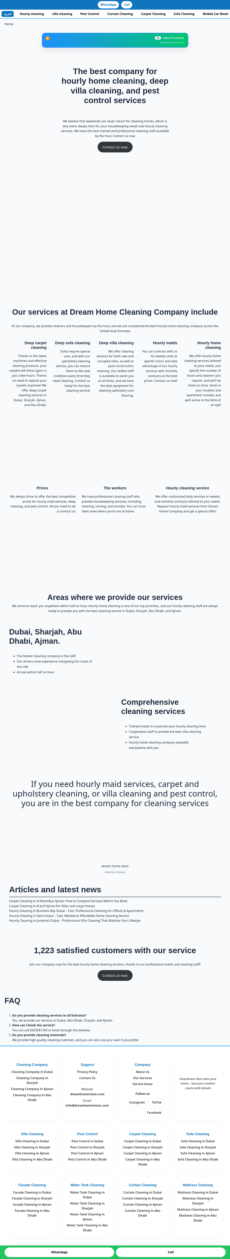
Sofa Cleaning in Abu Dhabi (198, 1159)
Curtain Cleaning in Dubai (142, 1192)
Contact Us (87, 1078)
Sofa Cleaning (184, 14)
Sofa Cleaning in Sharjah (198, 1147)
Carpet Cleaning (153, 14)
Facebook (154, 1112)
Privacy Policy (87, 1072)
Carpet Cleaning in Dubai (142, 1141)
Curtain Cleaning (120, 14)
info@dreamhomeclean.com (87, 1105)
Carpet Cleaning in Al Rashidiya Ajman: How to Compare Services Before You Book (68, 901)
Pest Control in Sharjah (87, 1147)
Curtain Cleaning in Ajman (142, 1204)
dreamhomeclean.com (87, 1094)
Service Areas (143, 1084)
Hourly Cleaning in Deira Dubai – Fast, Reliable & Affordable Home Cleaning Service (69, 916)
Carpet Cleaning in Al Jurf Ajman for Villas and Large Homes (52, 906)
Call (127, 4)
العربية (7, 14)
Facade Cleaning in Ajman (32, 1204)
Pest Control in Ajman (87, 1153)
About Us (142, 1072)
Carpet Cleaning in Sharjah (142, 1147)
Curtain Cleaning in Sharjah (142, 1198)
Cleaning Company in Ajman (32, 1089)
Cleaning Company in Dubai (32, 1072)
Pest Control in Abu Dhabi (87, 1159)
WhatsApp (108, 4)
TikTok (156, 1102)
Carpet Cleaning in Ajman (143, 1153)
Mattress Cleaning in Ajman (198, 1209)
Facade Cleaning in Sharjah (32, 1198)
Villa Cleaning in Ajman (32, 1153)
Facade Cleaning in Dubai (32, 1192)
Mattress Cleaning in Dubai (198, 1192)
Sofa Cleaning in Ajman (198, 1153)
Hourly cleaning (32, 14)
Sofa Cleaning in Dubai (198, 1141)
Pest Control (89, 14)
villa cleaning (62, 14)
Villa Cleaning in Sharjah (32, 1147)
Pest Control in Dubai (87, 1141)
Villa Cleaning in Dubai (32, 1141)
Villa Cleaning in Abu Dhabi (32, 1159)
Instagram (137, 1102)
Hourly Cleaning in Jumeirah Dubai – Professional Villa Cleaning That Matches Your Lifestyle (75, 920)
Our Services (142, 1078)
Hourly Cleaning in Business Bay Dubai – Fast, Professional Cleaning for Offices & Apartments (76, 911)
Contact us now (114, 147)
